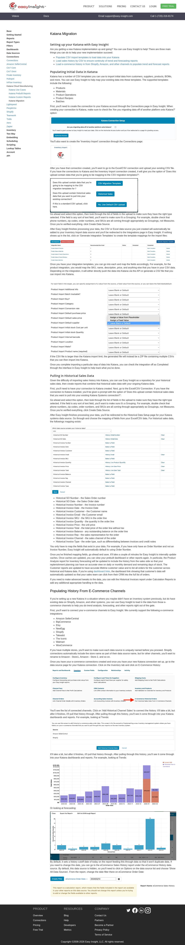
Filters (10, 46)
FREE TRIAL (168, 6)
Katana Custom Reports (20, 97)
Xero (9, 123)
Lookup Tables (14, 148)
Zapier (9, 126)
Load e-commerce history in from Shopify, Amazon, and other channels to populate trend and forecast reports (112, 64)
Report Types (13, 42)
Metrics (67, 930)
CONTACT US (137, 6)
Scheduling (12, 141)
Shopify (10, 112)
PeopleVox (11, 108)
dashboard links (102, 571)
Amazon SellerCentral (17, 64)
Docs (46, 16)
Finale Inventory (14, 75)
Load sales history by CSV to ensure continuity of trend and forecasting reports (97, 61)
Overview (38, 915)
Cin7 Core (11, 68)
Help (66, 920)
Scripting (11, 145)
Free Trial (38, 930)
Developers (70, 925)
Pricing (36, 925)
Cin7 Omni (11, 71)
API (8, 156)
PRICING (121, 6)
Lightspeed (12, 104)
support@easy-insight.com (119, 16)
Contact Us (100, 915)
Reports (10, 38)
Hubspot (10, 79)
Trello (9, 119)
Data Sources (13, 53)
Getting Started (14, 35)
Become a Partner (104, 925)
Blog (66, 915)
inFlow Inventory (14, 82)
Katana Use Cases (17, 90)
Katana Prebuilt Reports (20, 93)
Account (11, 152)
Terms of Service (103, 934)
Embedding (12, 137)
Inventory (11, 130)
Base (9, 31)
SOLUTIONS (105, 6)
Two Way (11, 134)
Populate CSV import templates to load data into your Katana (87, 57)
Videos (15, 16)
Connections (12, 60)
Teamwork (11, 115)
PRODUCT (88, 6)
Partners (99, 920)
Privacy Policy (102, 930)
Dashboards (12, 49)
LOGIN (152, 6)
